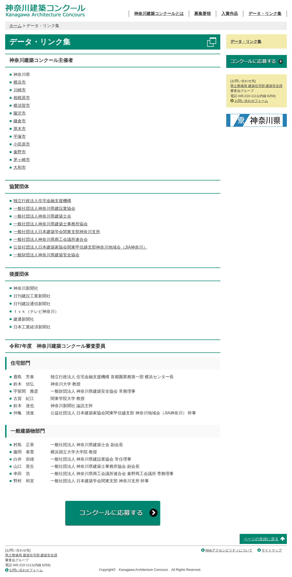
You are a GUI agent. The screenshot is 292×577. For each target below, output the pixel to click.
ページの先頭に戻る (261, 539)
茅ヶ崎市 (21, 159)
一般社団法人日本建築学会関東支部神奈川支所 (56, 232)
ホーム (15, 25)
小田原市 (21, 144)
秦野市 (19, 152)
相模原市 (21, 98)
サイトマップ (272, 550)
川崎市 (19, 90)
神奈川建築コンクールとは (159, 13)
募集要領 (202, 13)
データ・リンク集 (264, 13)
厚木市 (19, 129)
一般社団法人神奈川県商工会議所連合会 (50, 239)
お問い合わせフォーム (251, 101)
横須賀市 (21, 105)
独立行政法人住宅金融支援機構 (42, 201)
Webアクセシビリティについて (228, 550)
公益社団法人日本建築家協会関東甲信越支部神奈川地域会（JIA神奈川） (80, 247)
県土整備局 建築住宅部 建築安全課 (256, 86)
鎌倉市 (19, 121)
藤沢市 (19, 113)
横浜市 (19, 82)
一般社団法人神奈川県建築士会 (42, 216)
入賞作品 (229, 13)
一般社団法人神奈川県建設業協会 (44, 208)
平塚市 (19, 136)
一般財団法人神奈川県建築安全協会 (46, 255)
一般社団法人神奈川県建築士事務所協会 (50, 224)
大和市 (19, 167)
